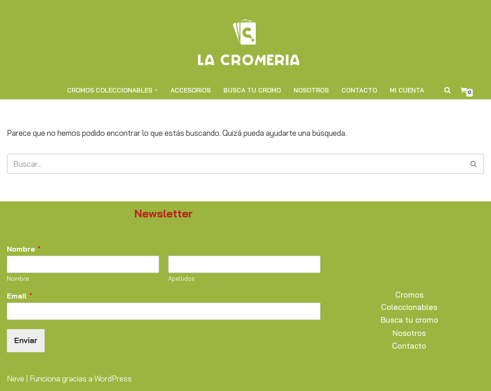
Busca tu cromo (252, 90)
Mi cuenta (407, 90)
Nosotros (311, 90)
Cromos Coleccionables (409, 301)
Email (19, 295)
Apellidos (181, 278)
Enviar (25, 340)
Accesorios (191, 90)
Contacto (359, 90)
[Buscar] (447, 90)
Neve (15, 378)
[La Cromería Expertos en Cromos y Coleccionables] (246, 40)
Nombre (24, 248)
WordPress (113, 378)
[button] (156, 90)
